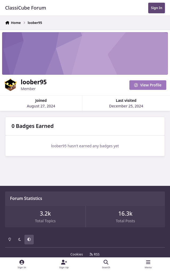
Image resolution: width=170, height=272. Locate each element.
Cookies (76, 254)
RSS (95, 254)
